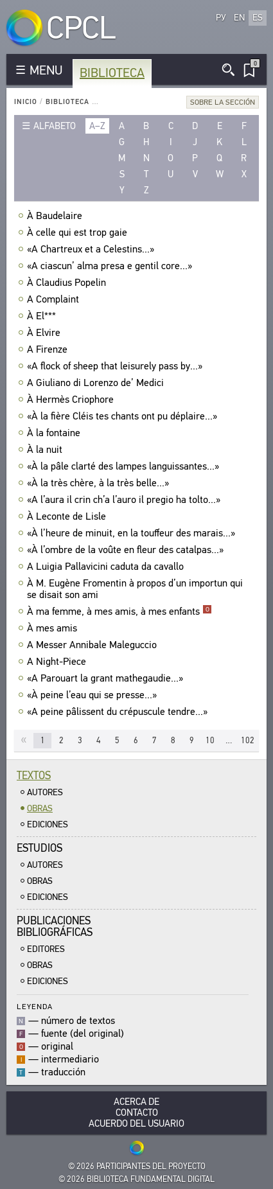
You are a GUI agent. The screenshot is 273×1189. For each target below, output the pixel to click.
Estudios (39, 848)
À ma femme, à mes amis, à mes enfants (119, 611)
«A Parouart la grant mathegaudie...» (106, 678)
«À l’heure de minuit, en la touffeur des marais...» (132, 533)
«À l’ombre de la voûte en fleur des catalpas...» (127, 550)
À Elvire (45, 333)
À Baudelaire (56, 216)
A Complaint (54, 299)
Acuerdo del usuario (136, 1123)
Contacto (137, 1112)
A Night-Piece (58, 661)
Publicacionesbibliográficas (54, 926)
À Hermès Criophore (72, 399)
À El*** (43, 316)
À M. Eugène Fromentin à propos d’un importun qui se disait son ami (135, 589)
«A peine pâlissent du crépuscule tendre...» (119, 712)
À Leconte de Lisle (68, 516)
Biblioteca (112, 73)
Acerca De (136, 1102)
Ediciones (47, 824)
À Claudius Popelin (68, 282)
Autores (45, 792)
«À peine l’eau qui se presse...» (93, 695)
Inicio (25, 102)
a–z (97, 126)
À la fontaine (55, 433)
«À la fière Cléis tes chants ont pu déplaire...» (123, 416)
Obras (40, 808)
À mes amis (53, 628)
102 (247, 740)
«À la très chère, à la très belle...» (99, 483)
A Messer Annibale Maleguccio (93, 645)
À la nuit (46, 449)
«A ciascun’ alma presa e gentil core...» (111, 266)
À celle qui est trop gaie (78, 232)
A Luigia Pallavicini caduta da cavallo (107, 566)
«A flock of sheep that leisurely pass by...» (116, 366)
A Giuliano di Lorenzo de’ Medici (97, 383)
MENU (46, 70)
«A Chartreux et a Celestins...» (92, 249)
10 (210, 740)
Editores (46, 949)
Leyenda (35, 1006)
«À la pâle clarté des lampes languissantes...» (124, 466)
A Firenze (49, 349)
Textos (34, 775)
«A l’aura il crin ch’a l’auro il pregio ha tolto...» (125, 500)
